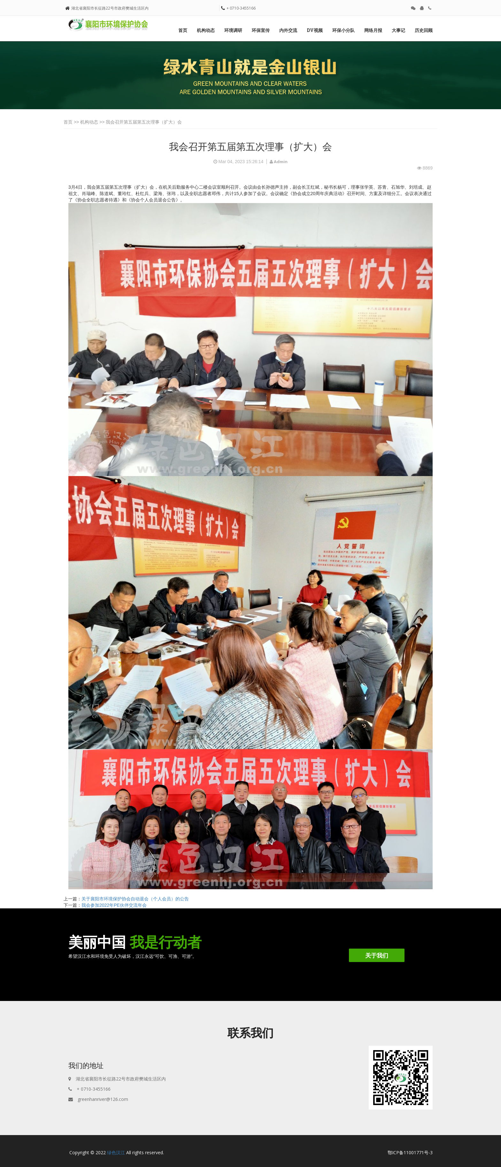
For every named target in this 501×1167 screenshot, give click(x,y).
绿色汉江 (116, 1152)
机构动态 (206, 30)
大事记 (398, 30)
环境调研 (233, 30)
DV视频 (315, 30)
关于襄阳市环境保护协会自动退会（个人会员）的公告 (135, 898)
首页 (182, 30)
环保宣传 (261, 30)
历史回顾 (424, 30)
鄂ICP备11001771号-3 (410, 1152)
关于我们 (376, 955)
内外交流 (288, 30)
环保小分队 (343, 30)
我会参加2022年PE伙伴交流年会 (114, 905)
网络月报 (373, 30)
